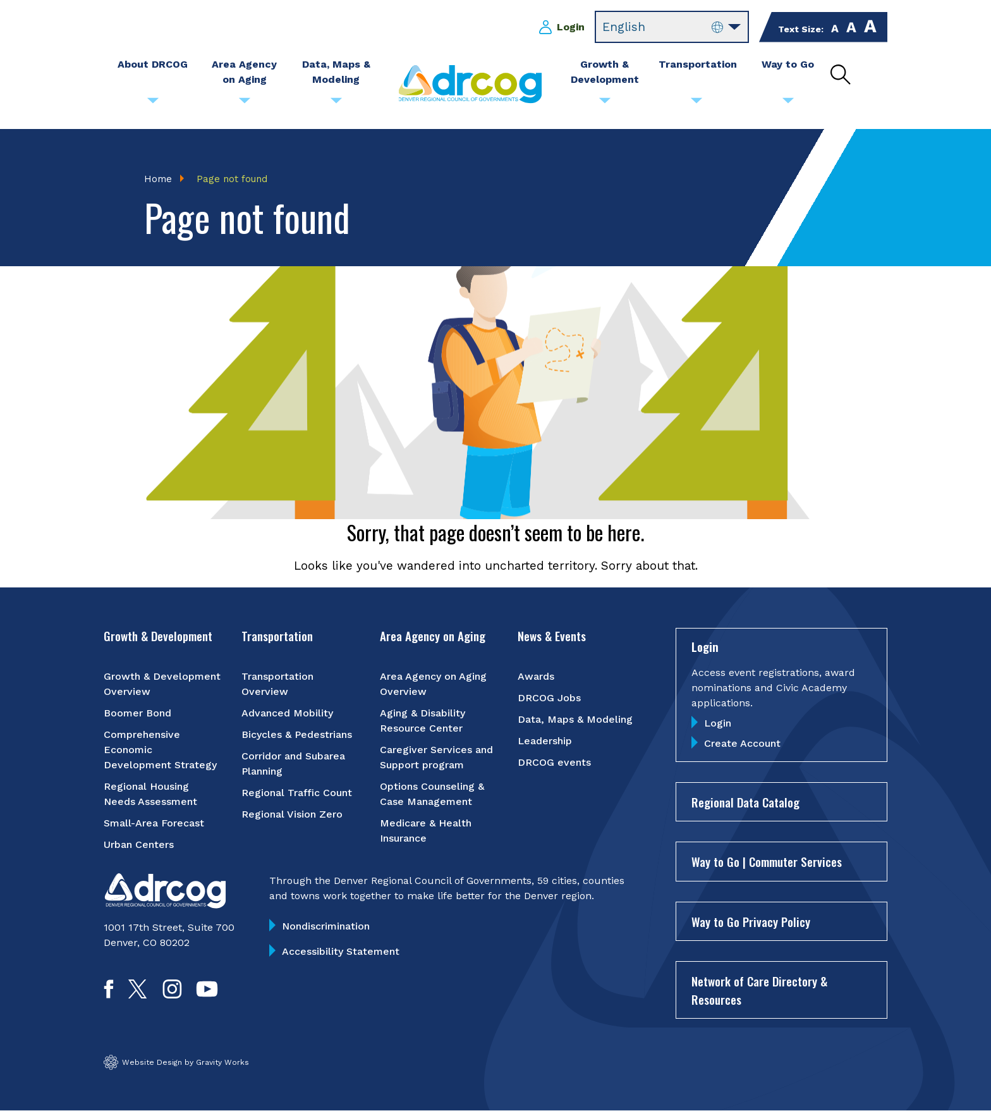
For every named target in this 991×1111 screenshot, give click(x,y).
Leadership (545, 741)
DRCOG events (554, 762)
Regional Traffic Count (296, 793)
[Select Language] (672, 27)
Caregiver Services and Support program (436, 757)
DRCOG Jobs (549, 698)
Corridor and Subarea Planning (293, 763)
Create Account (742, 743)
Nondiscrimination (326, 926)
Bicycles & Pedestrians (296, 734)
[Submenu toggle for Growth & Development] (604, 103)
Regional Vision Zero (292, 814)
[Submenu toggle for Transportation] (696, 103)
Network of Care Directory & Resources (759, 990)
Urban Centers (139, 844)
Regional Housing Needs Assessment (150, 793)
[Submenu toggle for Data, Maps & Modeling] (336, 103)
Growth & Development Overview (162, 683)
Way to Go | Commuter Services (766, 861)
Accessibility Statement (340, 951)
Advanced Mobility (287, 713)
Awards (536, 676)
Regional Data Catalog (745, 802)
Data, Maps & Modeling (575, 719)
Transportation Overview (277, 683)
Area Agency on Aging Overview (433, 683)
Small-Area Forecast (154, 823)
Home (158, 179)
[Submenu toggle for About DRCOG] (153, 103)
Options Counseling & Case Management (432, 793)
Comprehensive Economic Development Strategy (160, 749)
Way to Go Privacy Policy (750, 921)
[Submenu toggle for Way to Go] (788, 103)
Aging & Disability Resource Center (422, 720)
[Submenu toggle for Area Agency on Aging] (244, 103)
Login (571, 27)
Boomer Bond (137, 713)
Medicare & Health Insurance (425, 830)
